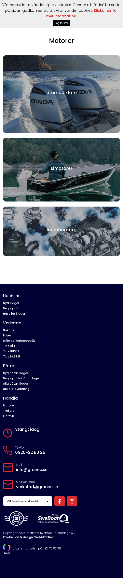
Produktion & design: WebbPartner (28, 537)
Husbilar (11, 296)
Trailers (8, 411)
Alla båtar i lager (15, 384)
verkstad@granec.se (37, 487)
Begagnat (10, 308)
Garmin (8, 416)
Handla (10, 398)
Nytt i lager (11, 303)
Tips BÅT (9, 346)
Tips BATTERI (12, 356)
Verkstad (12, 323)
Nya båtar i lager (15, 373)
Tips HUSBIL (11, 351)
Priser (7, 335)
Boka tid (9, 330)
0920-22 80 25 (30, 452)
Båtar (8, 366)
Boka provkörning (16, 389)
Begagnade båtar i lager (21, 378)
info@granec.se (31, 470)
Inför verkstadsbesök (19, 341)
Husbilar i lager (14, 314)
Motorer (9, 405)
